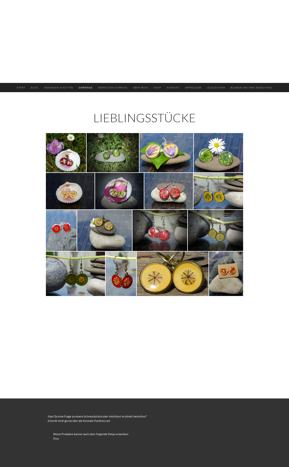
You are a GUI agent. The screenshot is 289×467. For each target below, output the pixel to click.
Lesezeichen (216, 87)
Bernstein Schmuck (113, 87)
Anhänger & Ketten (58, 87)
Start (21, 87)
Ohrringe (86, 87)
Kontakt (173, 87)
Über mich (140, 87)
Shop (157, 87)
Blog (35, 87)
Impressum (193, 87)
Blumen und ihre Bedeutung (251, 87)
